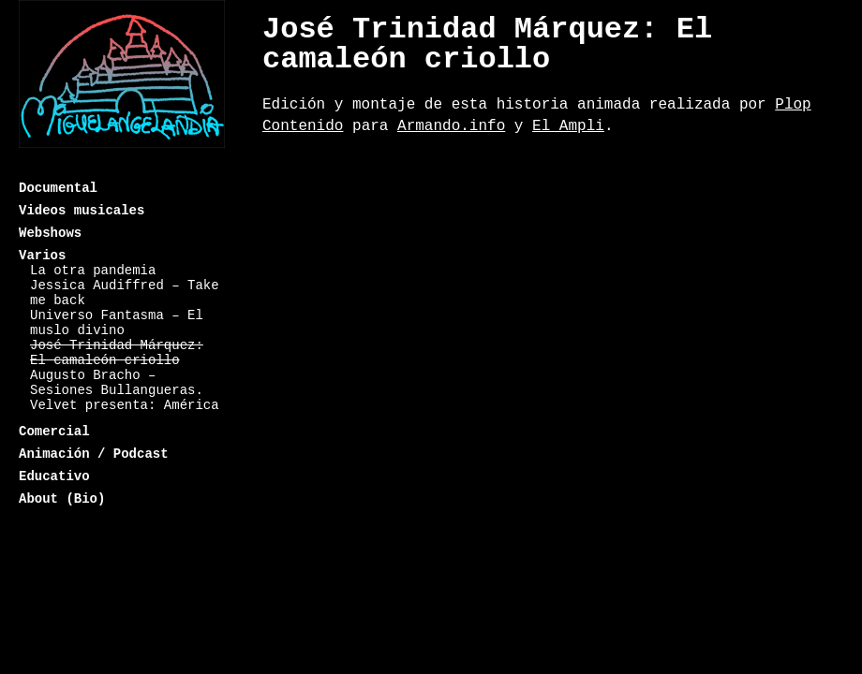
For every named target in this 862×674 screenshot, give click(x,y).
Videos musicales (81, 210)
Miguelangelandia (122, 86)
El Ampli (568, 126)
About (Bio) (62, 498)
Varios (42, 255)
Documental (58, 188)
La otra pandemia (93, 270)
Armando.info (451, 126)
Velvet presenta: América (124, 405)
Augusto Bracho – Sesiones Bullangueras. (116, 383)
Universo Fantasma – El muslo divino (116, 323)
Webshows (50, 233)
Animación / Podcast (94, 454)
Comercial (54, 431)
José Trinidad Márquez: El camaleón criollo (116, 353)
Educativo (54, 476)
